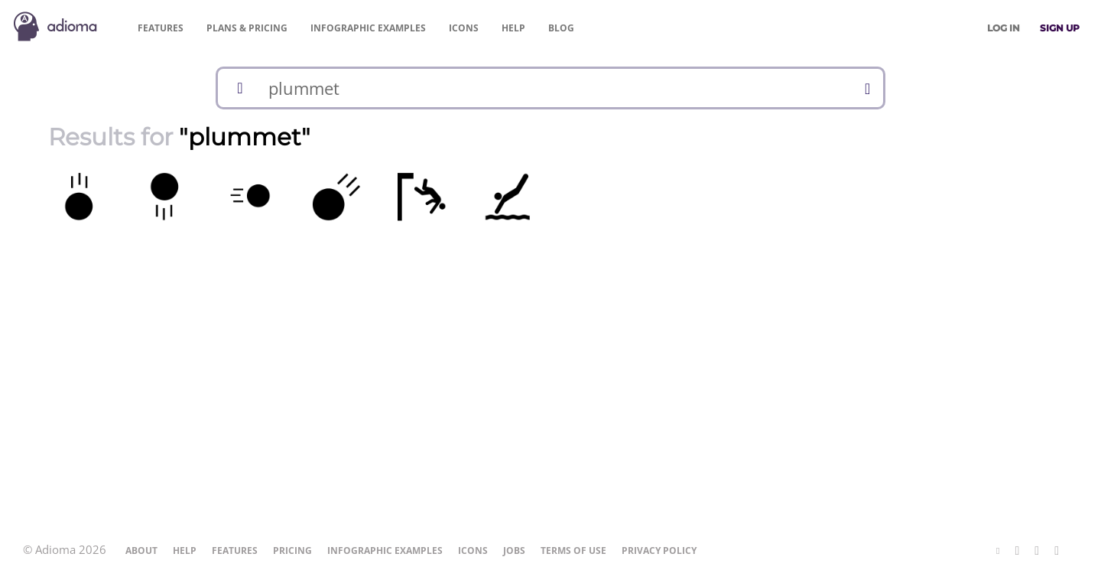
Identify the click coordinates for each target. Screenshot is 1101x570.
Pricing (246, 27)
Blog (561, 27)
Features (161, 27)
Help (513, 27)
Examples (368, 27)
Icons (464, 27)
